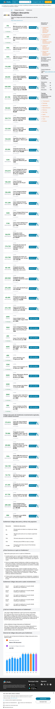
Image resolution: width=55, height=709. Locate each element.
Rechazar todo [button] (43, 701)
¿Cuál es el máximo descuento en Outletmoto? (45, 47)
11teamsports (45, 101)
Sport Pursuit (45, 116)
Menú (15, 2)
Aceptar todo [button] (43, 698)
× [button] (53, 692)
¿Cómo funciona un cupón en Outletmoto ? (46, 36)
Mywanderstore (46, 107)
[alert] (27, 700)
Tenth (43, 119)
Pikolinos (44, 110)
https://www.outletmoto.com (17, 20)
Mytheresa (45, 105)
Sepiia (43, 114)
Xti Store (44, 121)
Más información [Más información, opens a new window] (14, 698)
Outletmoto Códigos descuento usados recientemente (47, 41)
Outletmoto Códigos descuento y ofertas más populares (45, 30)
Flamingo (44, 103)
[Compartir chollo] (38, 2)
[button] (18, 707)
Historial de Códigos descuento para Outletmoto (46, 53)
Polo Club (44, 112)
